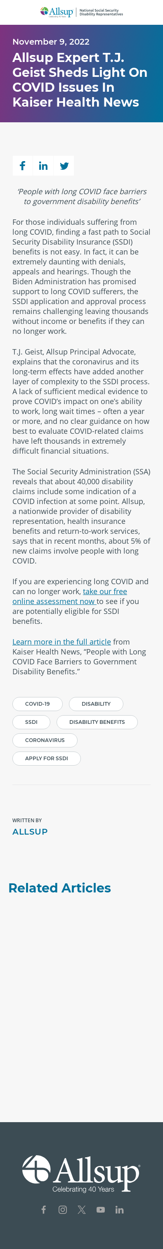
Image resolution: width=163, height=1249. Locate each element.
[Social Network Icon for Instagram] (63, 1211)
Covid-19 (37, 704)
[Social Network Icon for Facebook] (44, 1211)
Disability (96, 704)
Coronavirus (45, 740)
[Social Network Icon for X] (82, 1211)
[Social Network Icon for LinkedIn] (120, 1211)
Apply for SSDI (46, 758)
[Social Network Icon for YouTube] (101, 1211)
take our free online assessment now (69, 596)
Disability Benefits (97, 722)
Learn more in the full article (61, 642)
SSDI (31, 722)
